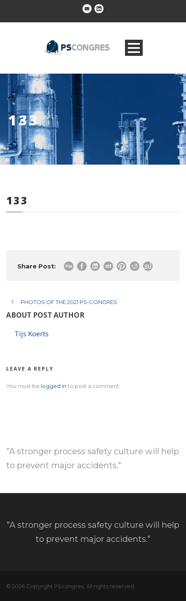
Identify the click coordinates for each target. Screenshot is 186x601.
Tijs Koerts (31, 333)
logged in (53, 386)
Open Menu (134, 48)
